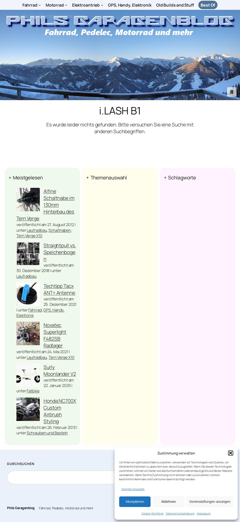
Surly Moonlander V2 (60, 370)
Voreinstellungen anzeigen (209, 501)
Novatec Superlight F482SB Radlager (55, 335)
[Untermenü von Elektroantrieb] (102, 5)
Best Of (208, 5)
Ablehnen (168, 501)
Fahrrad (35, 310)
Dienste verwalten (133, 489)
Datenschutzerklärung (180, 513)
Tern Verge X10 (29, 235)
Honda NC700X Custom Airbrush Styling (60, 410)
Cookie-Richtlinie (152, 513)
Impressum (203, 513)
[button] (230, 453)
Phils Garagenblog (21, 508)
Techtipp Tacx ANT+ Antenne (59, 289)
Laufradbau (37, 230)
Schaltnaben (59, 230)
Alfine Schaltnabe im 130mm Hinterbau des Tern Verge (45, 205)
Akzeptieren (135, 501)
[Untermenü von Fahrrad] (39, 5)
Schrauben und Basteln (47, 432)
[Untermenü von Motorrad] (66, 5)
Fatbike (33, 390)
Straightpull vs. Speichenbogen (60, 252)
